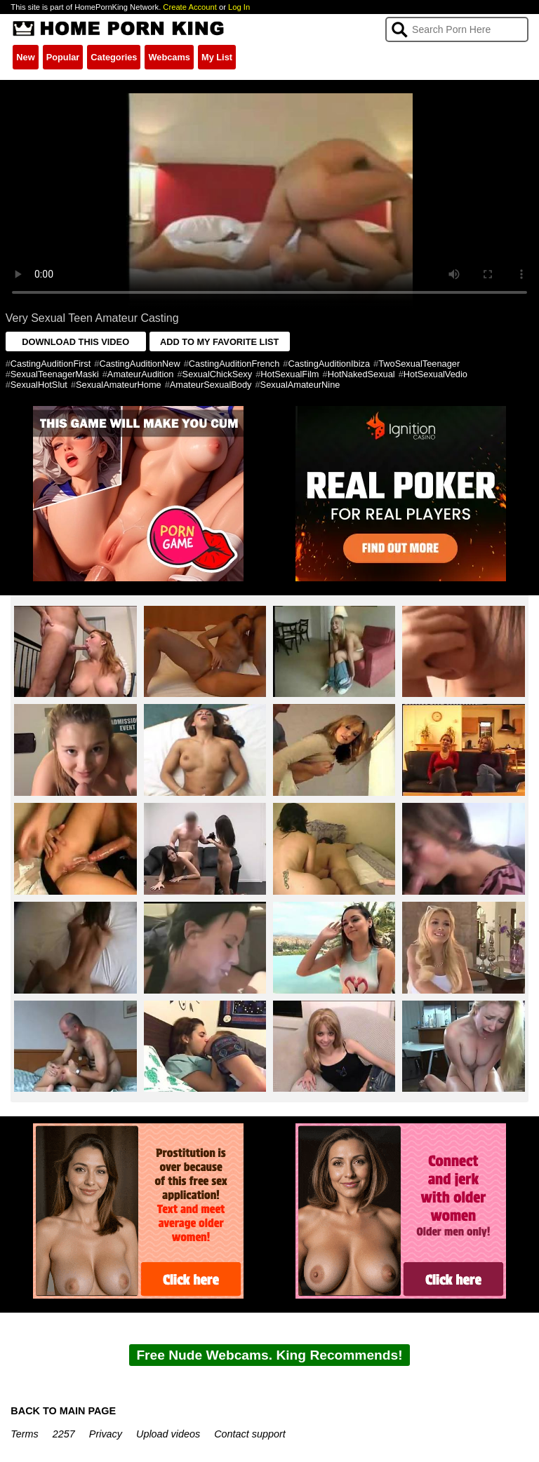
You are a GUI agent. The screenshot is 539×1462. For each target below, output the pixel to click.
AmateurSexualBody (211, 384)
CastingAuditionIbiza (329, 363)
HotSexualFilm (289, 374)
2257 (64, 1434)
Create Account (190, 7)
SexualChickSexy (217, 374)
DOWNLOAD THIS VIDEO (75, 342)
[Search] (456, 29)
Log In (239, 7)
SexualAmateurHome (118, 384)
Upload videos (168, 1434)
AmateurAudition (140, 374)
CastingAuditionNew (139, 363)
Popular (63, 57)
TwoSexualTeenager (419, 363)
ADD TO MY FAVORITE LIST (219, 342)
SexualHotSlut (39, 384)
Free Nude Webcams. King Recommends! (269, 1355)
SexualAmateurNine (300, 384)
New (25, 57)
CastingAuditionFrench (234, 363)
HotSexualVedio (435, 374)
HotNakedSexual (361, 374)
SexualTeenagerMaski (55, 374)
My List (216, 57)
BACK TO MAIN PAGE (63, 1410)
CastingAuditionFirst (51, 363)
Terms (24, 1434)
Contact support (250, 1434)
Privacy (105, 1434)
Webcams (169, 57)
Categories (114, 57)
